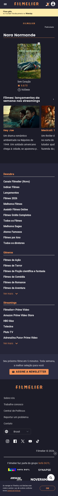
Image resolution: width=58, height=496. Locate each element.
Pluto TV (8, 332)
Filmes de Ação (12, 260)
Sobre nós (9, 398)
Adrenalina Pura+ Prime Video (20, 337)
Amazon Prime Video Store (18, 315)
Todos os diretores (13, 243)
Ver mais (10, 293)
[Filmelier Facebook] (15, 441)
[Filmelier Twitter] (22, 441)
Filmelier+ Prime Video (16, 309)
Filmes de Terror (12, 265)
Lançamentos (11, 192)
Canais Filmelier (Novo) (16, 181)
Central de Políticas (13, 491)
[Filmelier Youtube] (30, 441)
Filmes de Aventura (14, 288)
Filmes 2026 (10, 198)
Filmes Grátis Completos (17, 215)
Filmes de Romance (14, 282)
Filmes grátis (7, 12)
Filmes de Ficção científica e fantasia (24, 271)
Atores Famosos (12, 231)
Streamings (9, 302)
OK (47, 488)
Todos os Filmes (12, 220)
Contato (8, 423)
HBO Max (8, 320)
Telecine (8, 326)
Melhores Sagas (12, 226)
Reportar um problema (16, 417)
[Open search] (51, 478)
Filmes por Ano (11, 237)
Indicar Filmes (11, 187)
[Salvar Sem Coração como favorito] (39, 43)
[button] (27, 431)
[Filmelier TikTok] (38, 441)
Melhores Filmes (12, 203)
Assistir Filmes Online (15, 209)
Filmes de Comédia (14, 276)
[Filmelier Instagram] (7, 441)
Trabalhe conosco (13, 404)
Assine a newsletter (29, 371)
